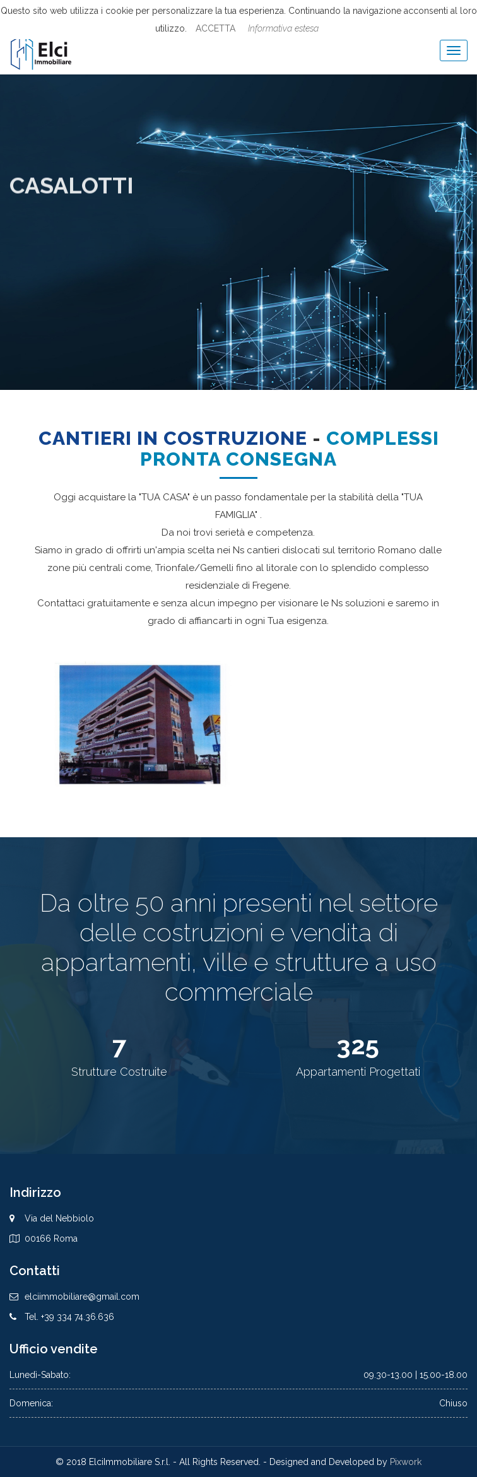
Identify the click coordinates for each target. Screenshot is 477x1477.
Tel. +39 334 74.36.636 (69, 1317)
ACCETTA (215, 28)
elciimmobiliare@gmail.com (82, 1297)
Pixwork (405, 1462)
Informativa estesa (283, 28)
